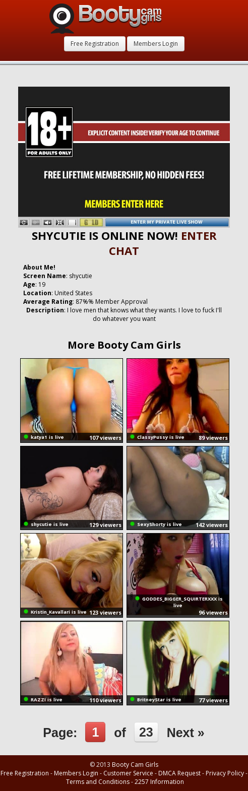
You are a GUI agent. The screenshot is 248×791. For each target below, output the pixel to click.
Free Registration (95, 43)
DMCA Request (179, 773)
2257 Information (159, 781)
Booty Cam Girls (135, 764)
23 (146, 732)
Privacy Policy (225, 773)
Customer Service (128, 773)
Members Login (156, 43)
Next (186, 733)
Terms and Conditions (98, 781)
